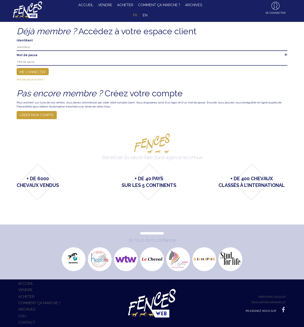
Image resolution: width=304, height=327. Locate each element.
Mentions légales (272, 296)
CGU (22, 316)
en (145, 15)
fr (135, 15)
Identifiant (25, 40)
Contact (26, 322)
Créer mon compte (37, 115)
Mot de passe (27, 55)
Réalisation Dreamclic (269, 302)
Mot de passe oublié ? (31, 79)
